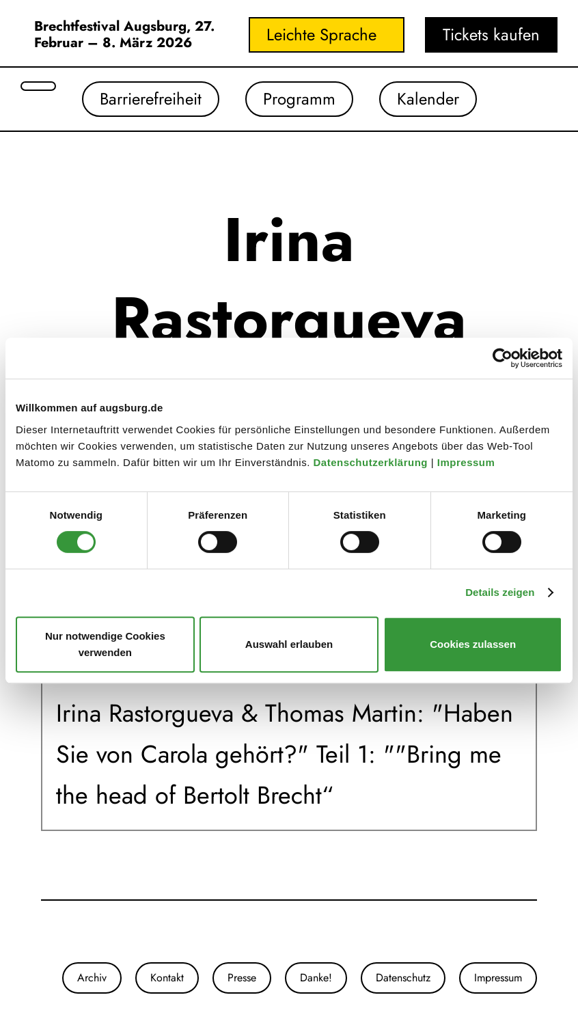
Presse (242, 977)
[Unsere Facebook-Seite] (54, 931)
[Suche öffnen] (38, 86)
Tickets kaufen (491, 34)
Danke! (316, 977)
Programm (299, 99)
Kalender (428, 99)
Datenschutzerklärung (371, 462)
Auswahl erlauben (289, 644)
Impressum (467, 462)
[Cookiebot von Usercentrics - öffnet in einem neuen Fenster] (502, 358)
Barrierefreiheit (151, 99)
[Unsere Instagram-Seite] (41, 931)
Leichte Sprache (321, 34)
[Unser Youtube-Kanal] (68, 931)
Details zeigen (499, 592)
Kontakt (167, 977)
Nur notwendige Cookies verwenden (105, 644)
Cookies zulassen (473, 644)
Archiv (92, 977)
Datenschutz (403, 977)
